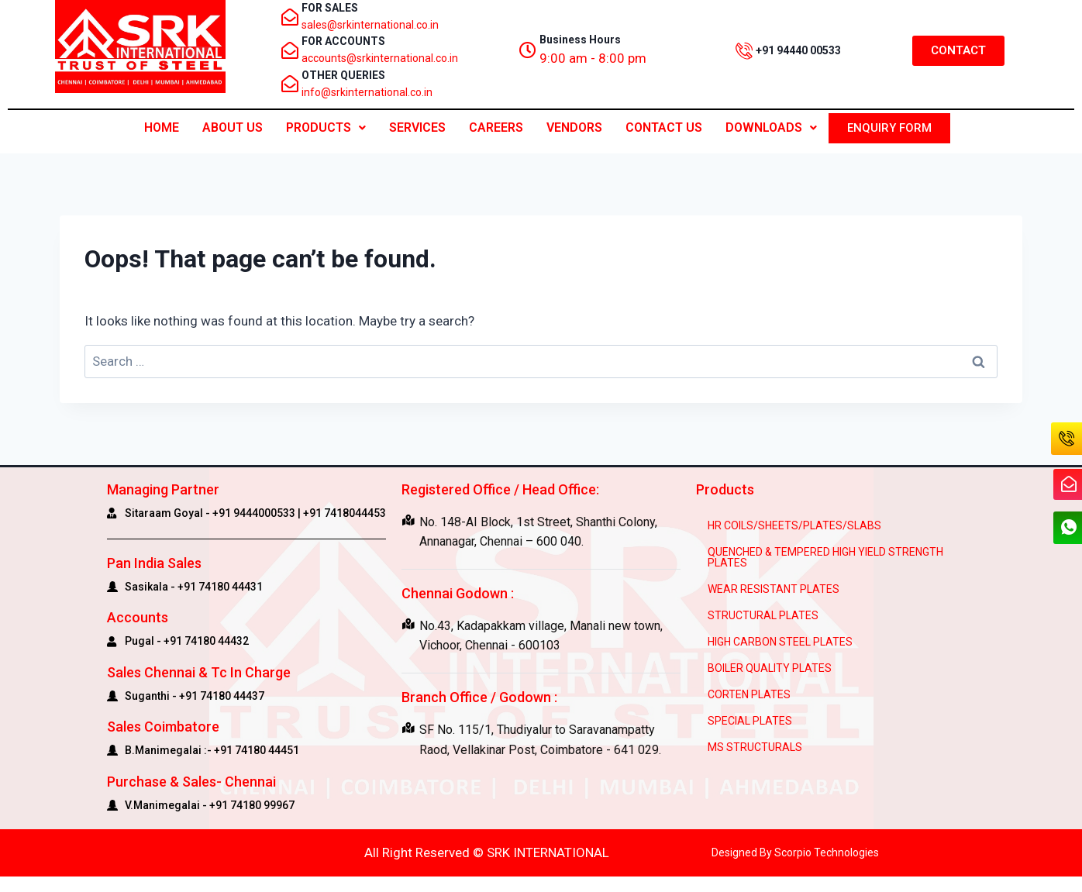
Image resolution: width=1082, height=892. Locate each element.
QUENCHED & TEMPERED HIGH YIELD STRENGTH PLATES (825, 557)
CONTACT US (663, 127)
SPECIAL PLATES (750, 721)
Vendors (574, 127)
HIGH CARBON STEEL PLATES (780, 641)
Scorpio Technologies (826, 852)
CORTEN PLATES (749, 694)
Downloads (771, 127)
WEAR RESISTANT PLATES (773, 589)
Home (161, 127)
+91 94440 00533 (798, 50)
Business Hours (580, 39)
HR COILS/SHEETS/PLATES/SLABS (794, 525)
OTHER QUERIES (343, 75)
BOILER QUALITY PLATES (770, 668)
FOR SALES (330, 8)
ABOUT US (232, 127)
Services (417, 127)
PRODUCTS (326, 127)
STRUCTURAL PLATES (763, 615)
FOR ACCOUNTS (343, 41)
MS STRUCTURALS (755, 747)
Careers (496, 127)
